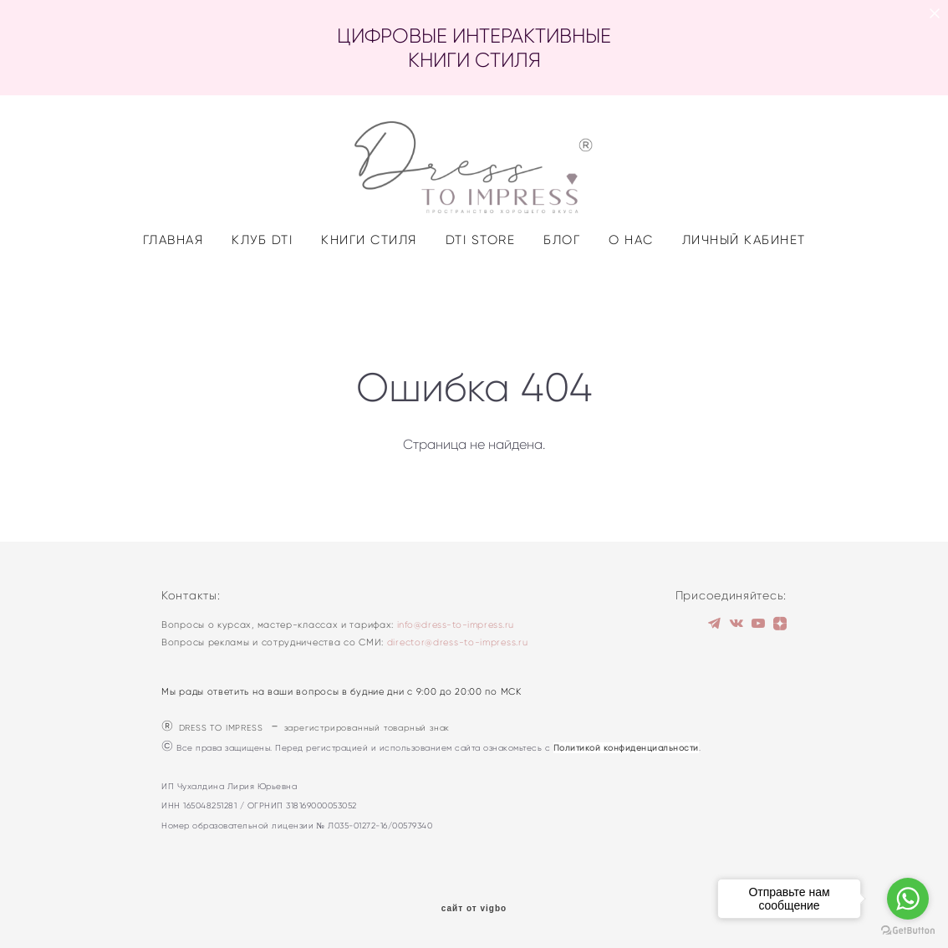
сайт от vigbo (474, 909)
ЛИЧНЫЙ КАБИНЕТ (744, 290)
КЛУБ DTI (262, 290)
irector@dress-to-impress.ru (460, 643)
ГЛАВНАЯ (173, 290)
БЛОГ (561, 290)
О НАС (631, 290)
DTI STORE (481, 290)
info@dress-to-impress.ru (455, 625)
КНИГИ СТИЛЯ (369, 290)
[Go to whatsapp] (908, 899)
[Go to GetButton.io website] (908, 930)
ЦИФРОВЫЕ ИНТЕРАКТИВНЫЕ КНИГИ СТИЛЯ (474, 47)
